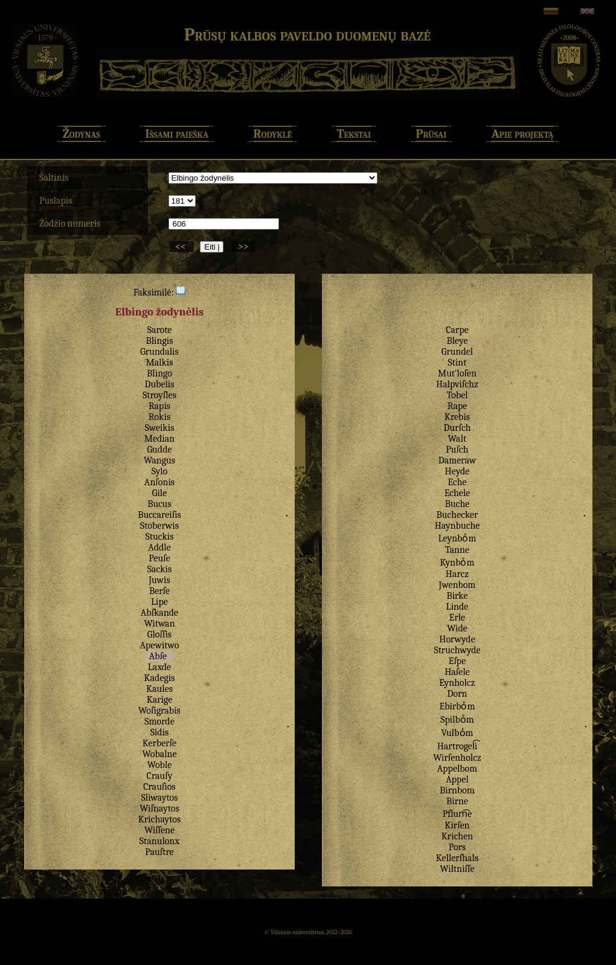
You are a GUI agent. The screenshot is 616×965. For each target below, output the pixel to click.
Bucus (159, 504)
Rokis (159, 416)
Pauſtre (159, 852)
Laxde (159, 667)
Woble (159, 765)
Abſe (158, 656)
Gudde (159, 449)
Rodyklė (273, 134)
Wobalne (159, 754)
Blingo (159, 373)
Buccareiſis (159, 514)
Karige (160, 699)
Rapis (159, 406)
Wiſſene (159, 830)
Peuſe (159, 558)
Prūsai (431, 134)
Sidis (159, 732)
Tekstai (354, 134)
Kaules (159, 688)
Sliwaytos (159, 797)
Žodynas (81, 134)
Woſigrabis (159, 710)
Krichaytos (159, 819)
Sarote (159, 329)
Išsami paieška (176, 134)
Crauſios (159, 786)
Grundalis (159, 351)
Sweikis (160, 427)
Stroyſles (159, 395)
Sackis (159, 569)
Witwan (159, 623)
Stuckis (159, 536)
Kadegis (159, 678)
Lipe (159, 601)
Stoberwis (159, 525)
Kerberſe (159, 743)
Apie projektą (523, 134)
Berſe (159, 591)
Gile (159, 493)
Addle (159, 547)
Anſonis (159, 482)
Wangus (159, 460)
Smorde (159, 721)
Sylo (159, 471)
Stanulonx (159, 841)
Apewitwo (159, 645)
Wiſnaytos (159, 808)
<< (181, 246)
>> (243, 246)
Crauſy (160, 775)
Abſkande (159, 612)
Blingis (159, 340)
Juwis (159, 580)
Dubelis (159, 384)
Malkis (159, 362)
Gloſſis (159, 634)
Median (159, 438)
